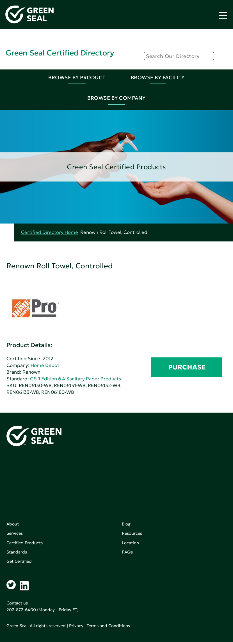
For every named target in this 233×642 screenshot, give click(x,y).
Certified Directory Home (49, 232)
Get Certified (19, 561)
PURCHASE (186, 367)
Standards (16, 552)
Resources (132, 533)
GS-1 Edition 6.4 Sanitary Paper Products (75, 379)
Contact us (17, 603)
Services (14, 533)
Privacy (76, 625)
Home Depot (45, 365)
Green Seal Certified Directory (60, 52)
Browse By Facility (158, 77)
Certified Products (24, 542)
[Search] (179, 56)
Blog (126, 524)
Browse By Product (77, 77)
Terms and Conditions (108, 625)
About (12, 524)
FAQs (127, 552)
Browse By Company (116, 98)
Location (130, 542)
